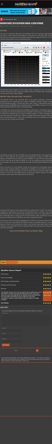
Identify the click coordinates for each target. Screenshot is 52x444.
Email (4, 333)
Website (4, 339)
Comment (5, 313)
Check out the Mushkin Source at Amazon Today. (26, 231)
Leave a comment (27, 26)
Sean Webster (5, 26)
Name (4, 328)
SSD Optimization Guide (10, 19)
